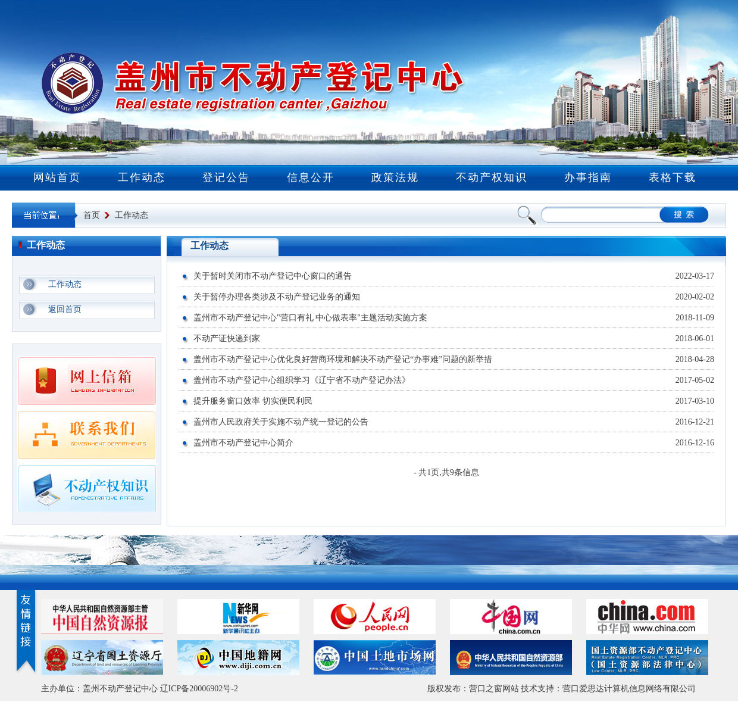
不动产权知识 (491, 177)
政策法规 (395, 177)
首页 (91, 215)
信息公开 (310, 177)
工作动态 (141, 177)
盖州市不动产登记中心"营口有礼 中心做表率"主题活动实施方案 (310, 317)
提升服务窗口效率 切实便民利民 (252, 401)
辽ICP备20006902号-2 (199, 688)
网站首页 (57, 177)
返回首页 (65, 309)
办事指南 (588, 177)
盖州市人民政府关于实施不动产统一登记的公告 (280, 421)
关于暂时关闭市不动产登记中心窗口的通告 (272, 276)
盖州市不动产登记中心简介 (243, 442)
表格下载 (672, 177)
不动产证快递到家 (226, 338)
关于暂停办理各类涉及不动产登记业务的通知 (276, 296)
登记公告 (226, 177)
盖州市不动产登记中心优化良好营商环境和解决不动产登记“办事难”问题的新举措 (342, 359)
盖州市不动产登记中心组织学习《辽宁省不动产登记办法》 (301, 380)
